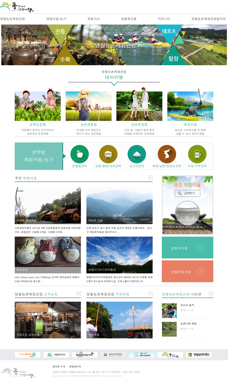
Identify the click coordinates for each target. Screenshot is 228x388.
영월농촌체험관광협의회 (208, 19)
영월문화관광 (181, 272)
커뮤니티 (164, 19)
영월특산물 (129, 19)
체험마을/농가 (56, 19)
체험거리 (93, 19)
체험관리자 (75, 366)
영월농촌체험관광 (12, 19)
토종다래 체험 (188, 323)
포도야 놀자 (187, 305)
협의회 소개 (59, 366)
